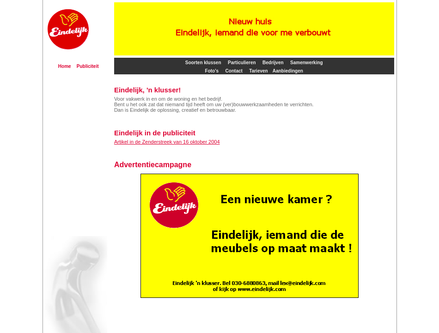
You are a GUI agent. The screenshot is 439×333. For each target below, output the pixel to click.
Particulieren (242, 62)
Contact (234, 70)
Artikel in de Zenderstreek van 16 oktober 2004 (167, 142)
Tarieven (258, 70)
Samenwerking (306, 62)
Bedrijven (273, 62)
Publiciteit (88, 66)
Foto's (212, 70)
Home (64, 66)
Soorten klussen (203, 62)
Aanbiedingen (288, 70)
